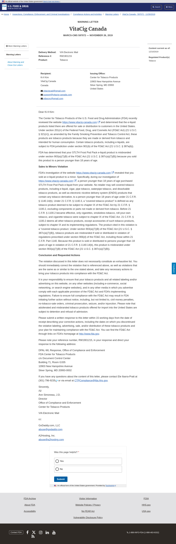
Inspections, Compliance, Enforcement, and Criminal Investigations (41, 14)
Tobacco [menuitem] (152, 61)
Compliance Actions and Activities (87, 14)
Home (6, 14)
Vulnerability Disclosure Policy (88, 517)
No (61, 469)
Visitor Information (88, 498)
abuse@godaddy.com (51, 429)
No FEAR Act (87, 511)
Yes (62, 461)
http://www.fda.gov (89, 333)
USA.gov (146, 511)
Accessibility (30, 511)
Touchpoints (109, 486)
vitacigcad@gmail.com (54, 91)
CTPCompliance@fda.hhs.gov (91, 380)
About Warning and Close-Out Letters (16, 63)
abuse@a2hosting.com (51, 439)
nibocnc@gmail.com (53, 98)
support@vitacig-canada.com (57, 95)
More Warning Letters (16, 46)
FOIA (146, 498)
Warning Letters (112, 14)
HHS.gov (146, 505)
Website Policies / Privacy (88, 505)
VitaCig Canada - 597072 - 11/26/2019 (138, 14)
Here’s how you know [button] (51, 1)
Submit (61, 479)
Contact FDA (16, 532)
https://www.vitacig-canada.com (79, 122)
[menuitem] (159, 50)
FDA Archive (30, 498)
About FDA (29, 505)
